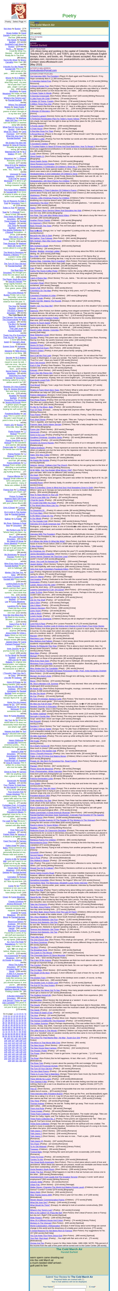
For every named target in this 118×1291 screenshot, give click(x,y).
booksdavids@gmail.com (41, 70)
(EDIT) (34, 22)
